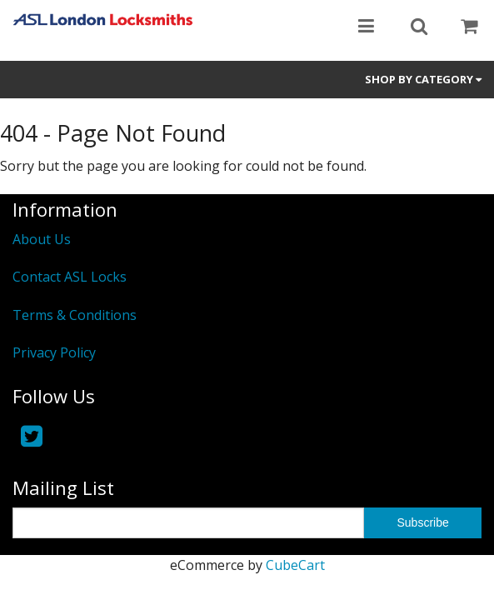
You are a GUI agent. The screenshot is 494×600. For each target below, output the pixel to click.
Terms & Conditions (74, 315)
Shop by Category (423, 79)
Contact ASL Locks (69, 277)
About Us (41, 239)
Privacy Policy (54, 352)
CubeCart (295, 565)
